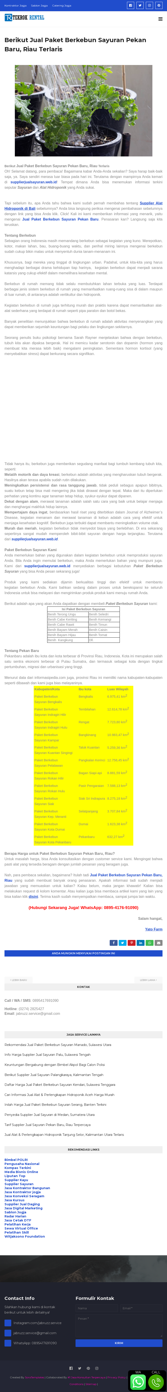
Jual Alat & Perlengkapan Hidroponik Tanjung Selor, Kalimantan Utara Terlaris (64, 1135)
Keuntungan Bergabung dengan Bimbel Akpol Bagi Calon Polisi (54, 1065)
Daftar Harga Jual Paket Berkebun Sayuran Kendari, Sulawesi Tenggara (59, 1085)
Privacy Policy (116, 1377)
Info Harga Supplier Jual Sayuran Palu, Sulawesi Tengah (47, 1055)
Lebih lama (147, 980)
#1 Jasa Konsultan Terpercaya (86, 1377)
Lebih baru (19, 980)
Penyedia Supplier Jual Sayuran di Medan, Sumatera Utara (49, 1115)
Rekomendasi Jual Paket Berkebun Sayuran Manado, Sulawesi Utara (57, 1045)
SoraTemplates (34, 1377)
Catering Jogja (61, 5)
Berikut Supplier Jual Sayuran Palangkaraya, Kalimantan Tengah (53, 1075)
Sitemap (90, 1384)
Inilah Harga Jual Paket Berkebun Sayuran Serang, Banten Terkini (55, 1105)
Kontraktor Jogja (15, 5)
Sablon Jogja (39, 5)
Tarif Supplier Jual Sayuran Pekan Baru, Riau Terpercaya (47, 1125)
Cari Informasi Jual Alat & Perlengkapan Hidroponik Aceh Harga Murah (59, 1095)
